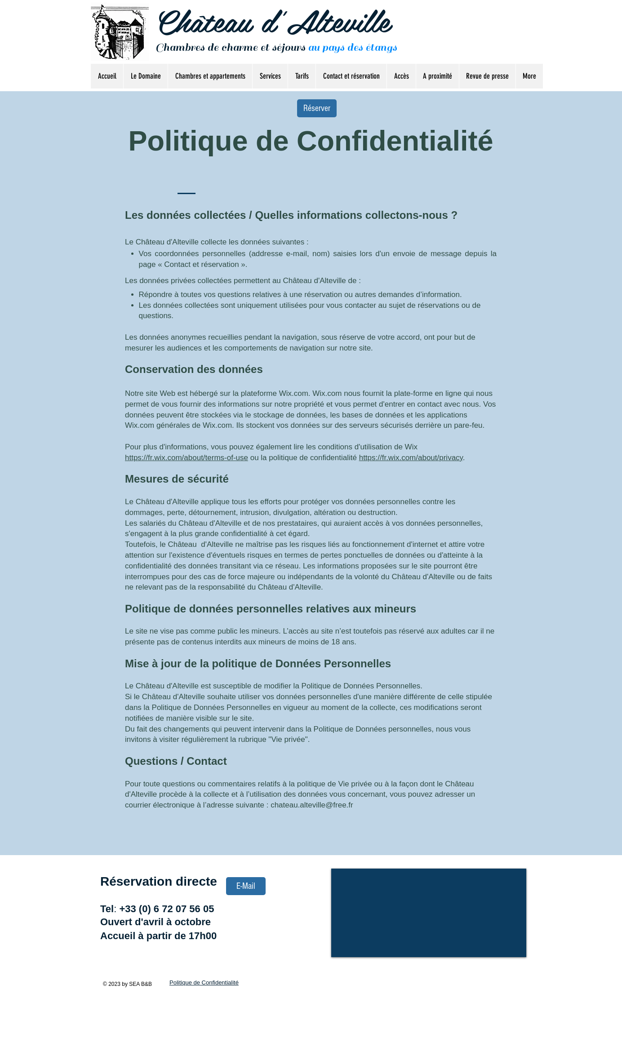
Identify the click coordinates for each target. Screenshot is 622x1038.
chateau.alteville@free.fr (312, 805)
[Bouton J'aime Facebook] (512, 44)
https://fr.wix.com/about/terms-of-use (186, 457)
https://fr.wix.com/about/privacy (411, 457)
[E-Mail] (246, 886)
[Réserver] (317, 108)
